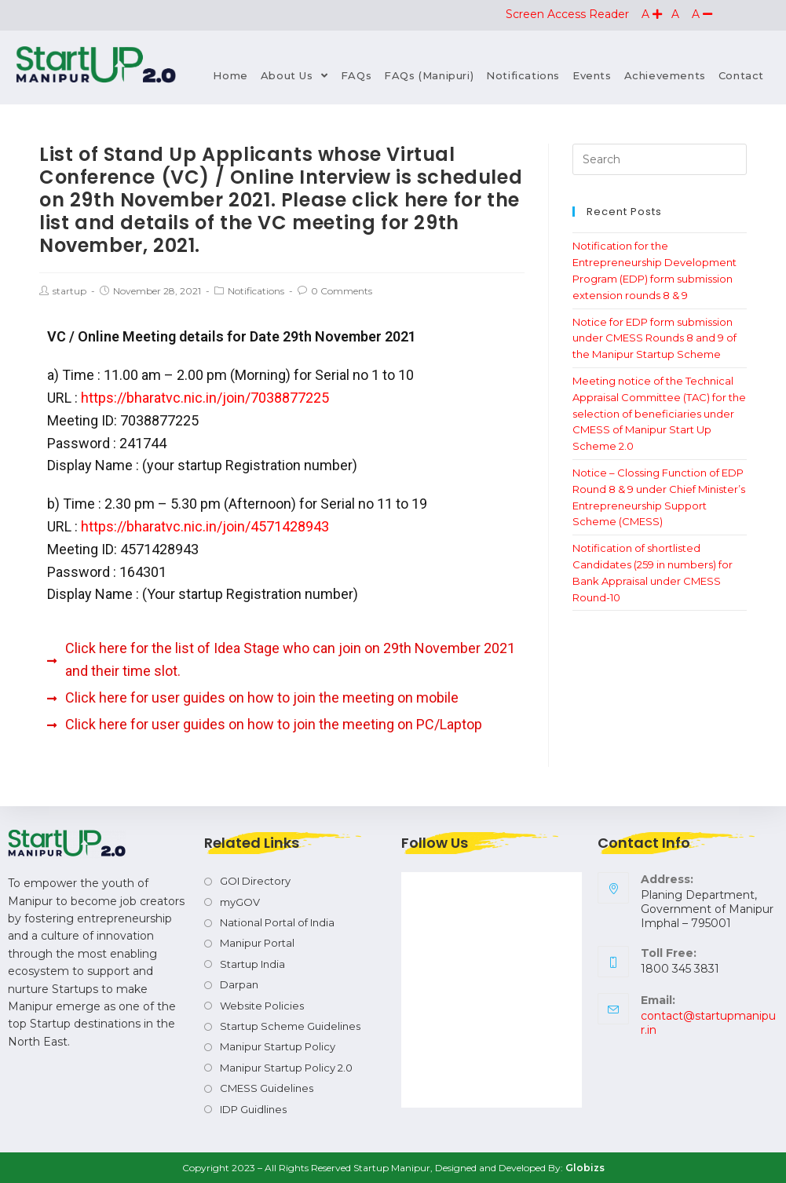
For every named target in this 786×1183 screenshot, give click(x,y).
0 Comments (341, 291)
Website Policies (262, 1005)
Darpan (239, 984)
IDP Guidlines (253, 1109)
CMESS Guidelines (266, 1088)
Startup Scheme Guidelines (290, 1026)
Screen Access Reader (569, 14)
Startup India (252, 964)
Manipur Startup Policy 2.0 (286, 1067)
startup (69, 291)
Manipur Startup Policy (277, 1046)
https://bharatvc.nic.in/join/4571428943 (205, 526)
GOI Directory (255, 880)
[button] (652, 14)
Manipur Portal (257, 943)
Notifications (256, 291)
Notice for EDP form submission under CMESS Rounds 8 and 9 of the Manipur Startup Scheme (654, 338)
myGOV (240, 902)
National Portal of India (277, 922)
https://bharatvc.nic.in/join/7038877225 (205, 397)
